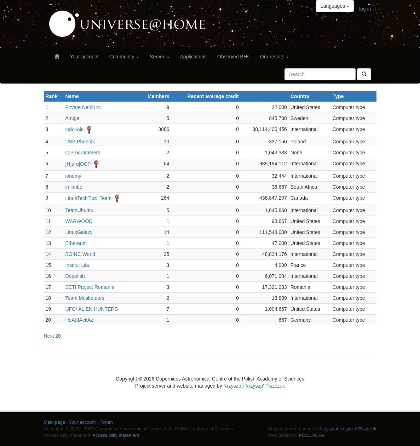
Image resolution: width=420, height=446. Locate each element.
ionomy (73, 176)
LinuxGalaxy (78, 232)
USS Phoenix (79, 141)
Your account (84, 56)
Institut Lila (77, 265)
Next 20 (52, 336)
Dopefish (75, 276)
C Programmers (82, 152)
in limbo (73, 187)
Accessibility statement (116, 435)
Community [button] (124, 56)
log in (365, 9)
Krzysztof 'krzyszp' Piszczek (254, 386)
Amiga (72, 118)
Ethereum (76, 243)
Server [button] (159, 56)
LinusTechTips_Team (88, 198)
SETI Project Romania (89, 287)
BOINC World (80, 254)
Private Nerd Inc (82, 107)
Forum (106, 422)
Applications (193, 56)
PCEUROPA (311, 435)
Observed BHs (233, 56)
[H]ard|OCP (78, 164)
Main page (54, 422)
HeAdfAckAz (79, 320)
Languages (335, 6)
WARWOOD (78, 221)
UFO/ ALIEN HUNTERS (91, 309)
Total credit (273, 96)
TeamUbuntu (79, 210)
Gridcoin (74, 129)
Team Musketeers (84, 298)
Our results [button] (274, 56)
